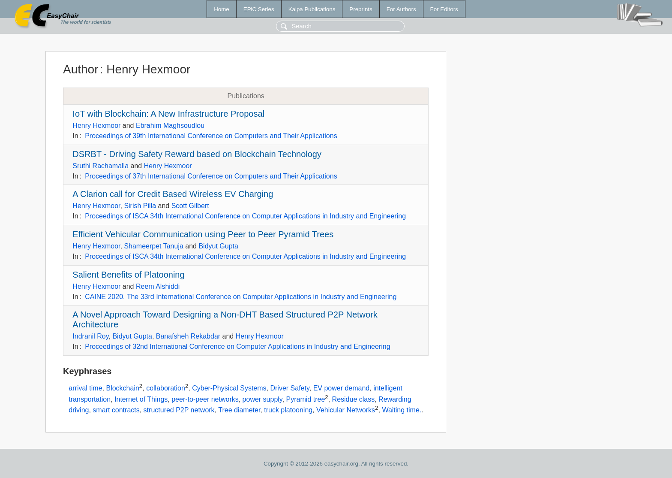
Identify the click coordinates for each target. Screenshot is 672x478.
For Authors (401, 9)
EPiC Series (258, 9)
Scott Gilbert (190, 205)
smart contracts (116, 410)
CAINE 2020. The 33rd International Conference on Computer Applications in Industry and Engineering (240, 296)
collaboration (165, 388)
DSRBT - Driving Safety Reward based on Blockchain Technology (196, 154)
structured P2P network (179, 410)
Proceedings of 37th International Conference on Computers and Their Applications (211, 176)
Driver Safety (289, 388)
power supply (262, 399)
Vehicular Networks (345, 410)
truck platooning (288, 410)
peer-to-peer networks (205, 399)
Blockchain (122, 388)
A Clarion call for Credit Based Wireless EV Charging (172, 194)
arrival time (85, 388)
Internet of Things (141, 399)
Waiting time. (401, 410)
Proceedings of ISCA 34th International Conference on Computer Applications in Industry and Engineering (245, 216)
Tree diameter (239, 410)
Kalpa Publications (312, 9)
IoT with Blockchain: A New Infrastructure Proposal (168, 113)
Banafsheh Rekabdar (188, 336)
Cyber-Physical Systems (229, 388)
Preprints (360, 9)
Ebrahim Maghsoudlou (170, 125)
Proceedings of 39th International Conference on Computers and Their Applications (211, 135)
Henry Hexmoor (96, 125)
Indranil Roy (90, 336)
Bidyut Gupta (218, 246)
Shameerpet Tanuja (153, 246)
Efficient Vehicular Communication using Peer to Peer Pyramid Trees (202, 234)
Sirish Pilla (140, 205)
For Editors (444, 9)
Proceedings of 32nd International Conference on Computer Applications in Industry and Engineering (237, 346)
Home (221, 9)
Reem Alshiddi (158, 286)
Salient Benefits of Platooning (128, 274)
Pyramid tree (305, 399)
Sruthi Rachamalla (100, 165)
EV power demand (341, 388)
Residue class (353, 399)
